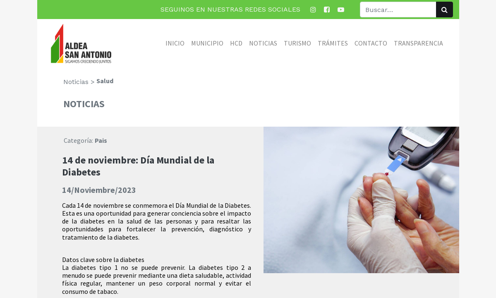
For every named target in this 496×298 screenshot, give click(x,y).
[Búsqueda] (444, 9)
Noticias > (79, 82)
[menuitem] (175, 43)
